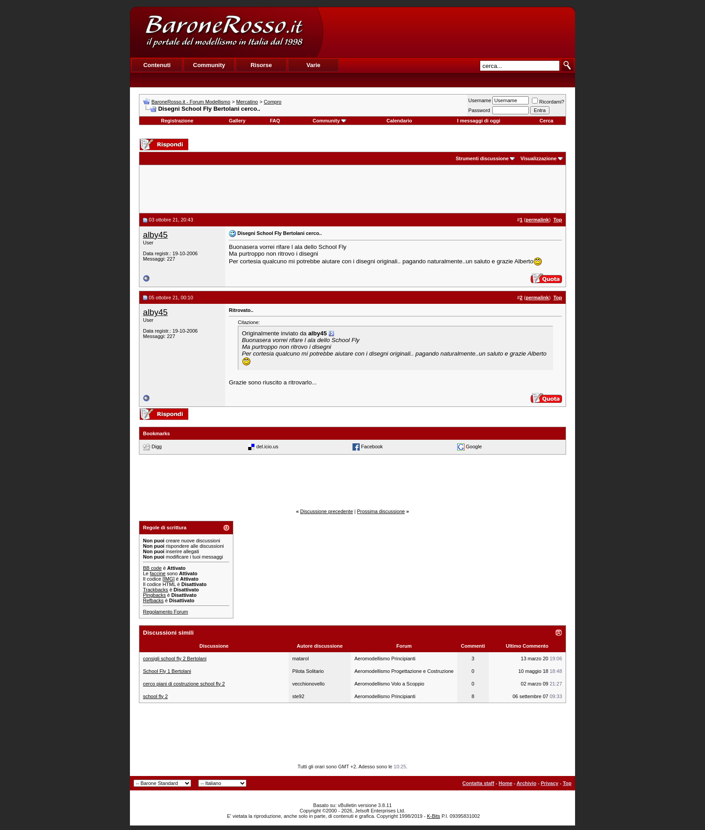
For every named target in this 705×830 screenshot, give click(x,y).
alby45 (155, 234)
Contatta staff (478, 783)
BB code (152, 568)
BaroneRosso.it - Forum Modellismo (191, 101)
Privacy (549, 783)
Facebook (372, 446)
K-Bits (433, 816)
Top (567, 783)
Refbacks (153, 600)
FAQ (275, 120)
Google (474, 446)
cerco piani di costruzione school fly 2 (184, 683)
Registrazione (177, 120)
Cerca (546, 120)
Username (480, 100)
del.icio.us (267, 446)
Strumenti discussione (482, 158)
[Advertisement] (449, 31)
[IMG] (168, 579)
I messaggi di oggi (478, 120)
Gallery (237, 120)
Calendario (399, 120)
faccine (157, 573)
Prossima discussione (381, 511)
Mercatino (247, 101)
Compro (272, 101)
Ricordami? (548, 101)
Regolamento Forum (165, 611)
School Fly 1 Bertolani (167, 671)
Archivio (526, 783)
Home (506, 783)
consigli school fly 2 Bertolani (174, 658)
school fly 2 (155, 696)
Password (479, 110)
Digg (157, 446)
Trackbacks (155, 589)
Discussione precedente (326, 511)
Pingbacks (154, 595)
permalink (537, 219)
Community (329, 120)
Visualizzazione (538, 158)
